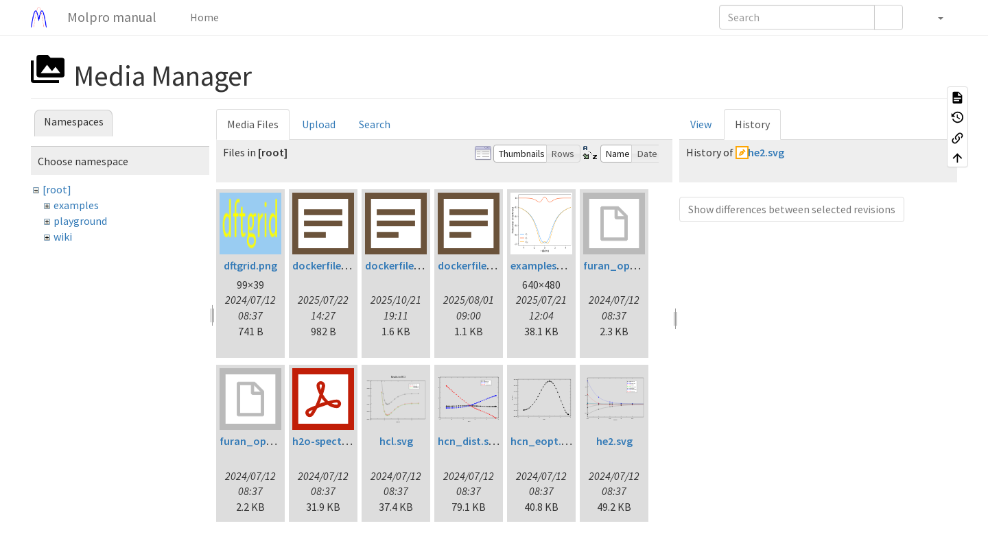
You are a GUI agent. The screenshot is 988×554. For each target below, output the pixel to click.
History (752, 124)
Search (374, 124)
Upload (319, 124)
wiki (63, 236)
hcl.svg (396, 441)
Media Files (253, 124)
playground (80, 221)
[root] (57, 189)
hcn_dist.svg (469, 441)
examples (76, 205)
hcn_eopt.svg (544, 441)
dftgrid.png (250, 265)
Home (203, 17)
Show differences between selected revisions (791, 209)
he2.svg (614, 441)
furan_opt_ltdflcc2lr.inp (643, 265)
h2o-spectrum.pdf (336, 441)
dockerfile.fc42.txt (336, 265)
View (700, 124)
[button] (933, 17)
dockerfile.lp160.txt (412, 265)
